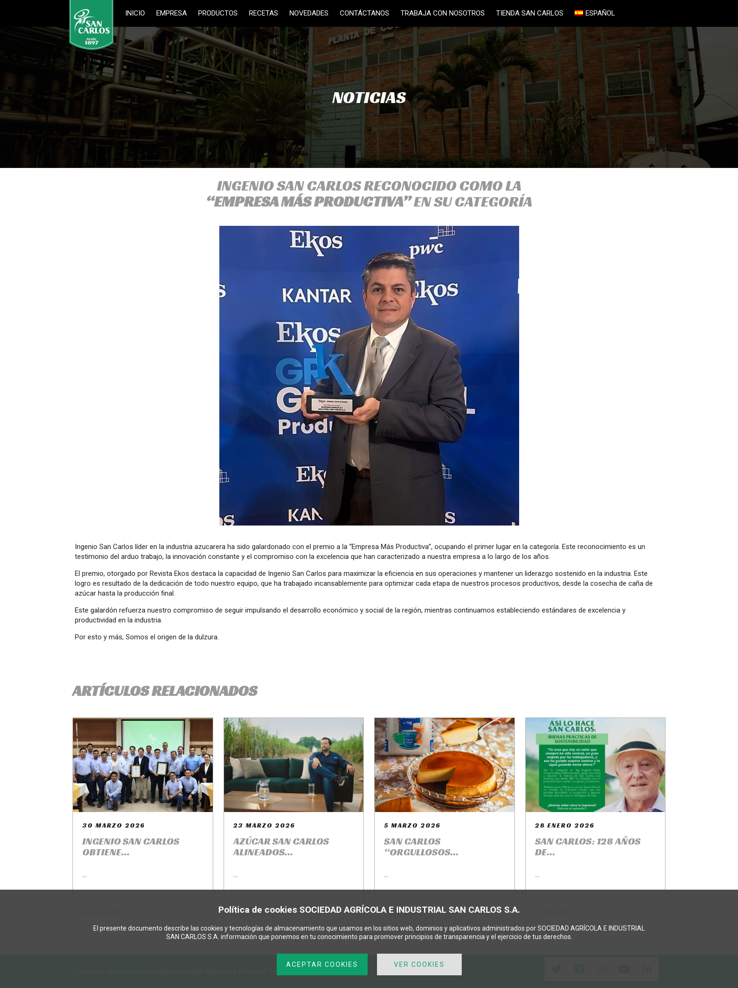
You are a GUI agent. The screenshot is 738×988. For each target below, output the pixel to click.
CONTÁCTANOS (364, 13)
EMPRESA (171, 13)
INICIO (135, 13)
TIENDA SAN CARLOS (529, 13)
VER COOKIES (419, 964)
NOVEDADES (309, 13)
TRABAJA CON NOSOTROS (443, 13)
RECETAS (263, 13)
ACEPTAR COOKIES (322, 964)
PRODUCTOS (218, 13)
